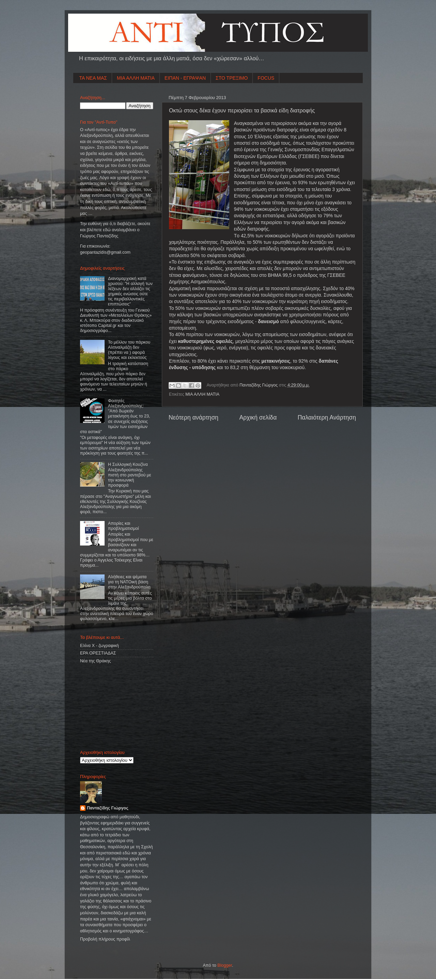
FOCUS (266, 78)
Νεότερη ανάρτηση (193, 417)
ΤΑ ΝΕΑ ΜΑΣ (93, 78)
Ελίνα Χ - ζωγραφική (99, 645)
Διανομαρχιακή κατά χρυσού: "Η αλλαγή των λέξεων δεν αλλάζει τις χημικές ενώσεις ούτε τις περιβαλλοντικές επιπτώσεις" (130, 291)
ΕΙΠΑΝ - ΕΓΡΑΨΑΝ (185, 78)
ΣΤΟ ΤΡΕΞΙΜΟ (232, 78)
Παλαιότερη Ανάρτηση (327, 417)
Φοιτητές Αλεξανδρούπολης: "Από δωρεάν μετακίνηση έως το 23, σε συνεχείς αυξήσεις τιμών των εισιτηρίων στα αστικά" (115, 416)
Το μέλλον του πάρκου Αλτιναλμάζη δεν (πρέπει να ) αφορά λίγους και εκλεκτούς (129, 350)
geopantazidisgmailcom (105, 252)
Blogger (224, 965)
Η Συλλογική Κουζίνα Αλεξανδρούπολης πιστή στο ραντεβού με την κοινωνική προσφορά (129, 474)
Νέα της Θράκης (95, 661)
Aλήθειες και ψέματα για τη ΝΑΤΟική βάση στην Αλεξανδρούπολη (129, 581)
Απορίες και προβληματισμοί (123, 526)
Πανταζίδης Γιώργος (259, 385)
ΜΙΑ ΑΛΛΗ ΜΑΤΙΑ (136, 78)
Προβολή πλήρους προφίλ (105, 939)
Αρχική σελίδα (258, 417)
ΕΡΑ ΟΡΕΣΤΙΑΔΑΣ (98, 653)
